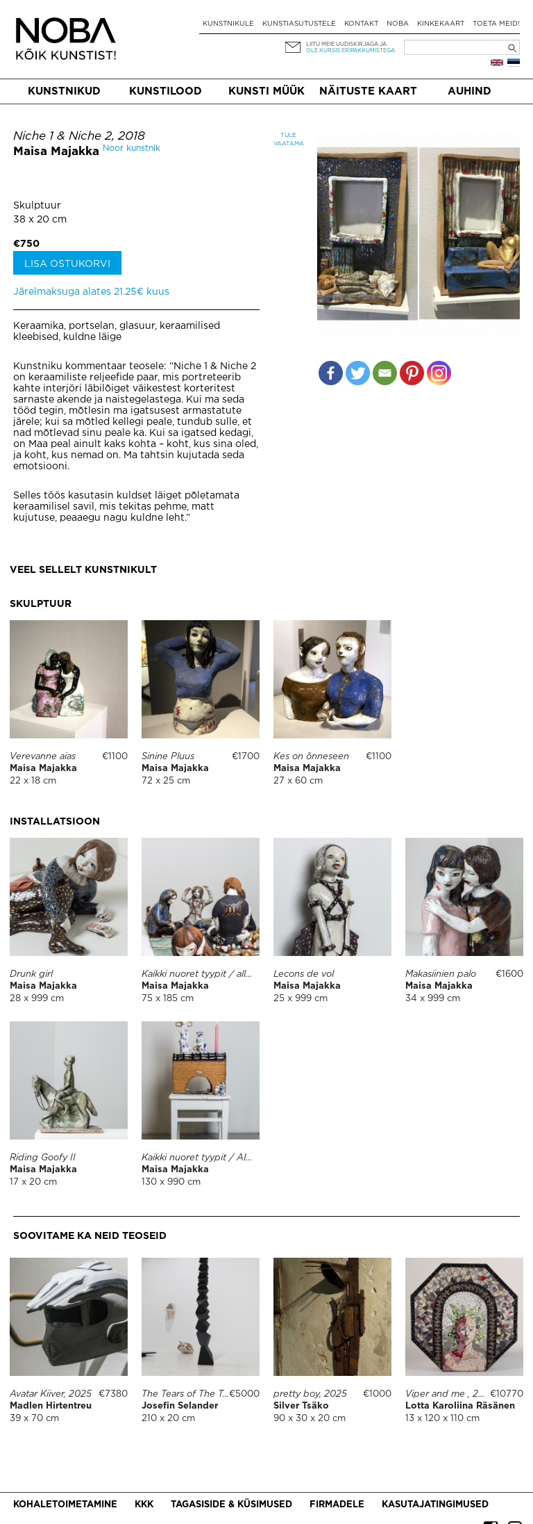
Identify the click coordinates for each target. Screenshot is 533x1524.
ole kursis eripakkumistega (350, 50)
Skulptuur (37, 206)
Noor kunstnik (131, 148)
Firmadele (337, 1505)
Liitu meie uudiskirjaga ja (346, 44)
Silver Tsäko (301, 1406)
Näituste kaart (368, 91)
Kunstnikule (228, 24)
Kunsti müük (266, 91)
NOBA (398, 24)
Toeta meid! (496, 24)
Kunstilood (165, 91)
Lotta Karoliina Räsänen (460, 1406)
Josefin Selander (180, 1406)
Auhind (469, 91)
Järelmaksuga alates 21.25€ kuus (91, 292)
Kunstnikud (64, 91)
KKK (144, 1505)
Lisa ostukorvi (67, 264)
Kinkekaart (440, 24)
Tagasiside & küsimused (231, 1505)
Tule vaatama (288, 139)
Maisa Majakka (56, 152)
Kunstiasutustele (299, 24)
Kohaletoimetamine (65, 1505)
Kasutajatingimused (435, 1505)
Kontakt (361, 24)
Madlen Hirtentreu (51, 1406)
